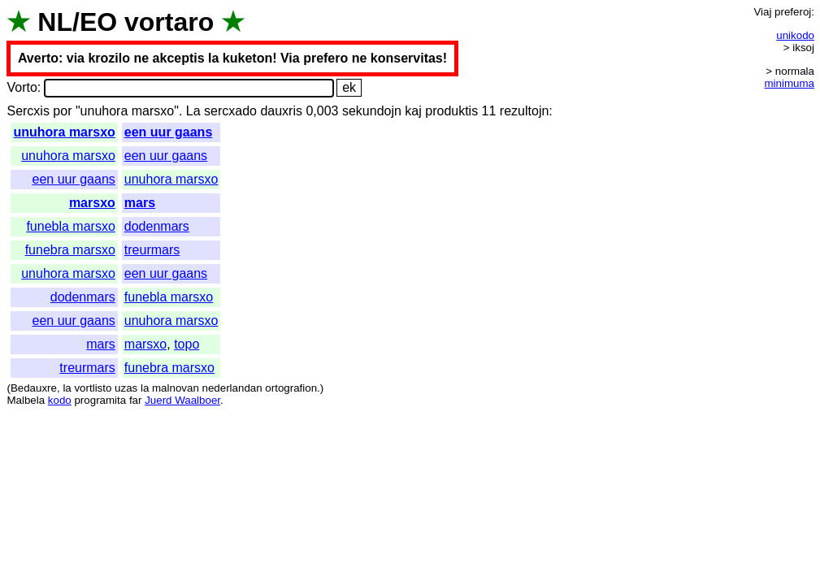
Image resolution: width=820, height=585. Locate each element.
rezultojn (524, 111)
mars (139, 203)
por (62, 111)
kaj (413, 111)
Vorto (22, 87)
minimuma (789, 83)
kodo (60, 400)
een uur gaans (168, 132)
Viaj (762, 12)
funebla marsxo (70, 226)
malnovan (175, 388)
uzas (126, 388)
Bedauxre (34, 388)
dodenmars (156, 226)
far (135, 400)
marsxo (92, 203)
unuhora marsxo (64, 132)
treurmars (152, 250)
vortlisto (92, 388)
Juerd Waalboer (182, 400)
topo (186, 344)
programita (100, 400)
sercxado (230, 111)
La (193, 111)
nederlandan (232, 388)
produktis (451, 111)
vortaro (169, 22)
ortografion (291, 388)
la (67, 388)
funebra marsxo (70, 250)
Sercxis (28, 111)
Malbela (26, 400)
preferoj (792, 12)
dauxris (281, 111)
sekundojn (371, 111)
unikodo (795, 35)
